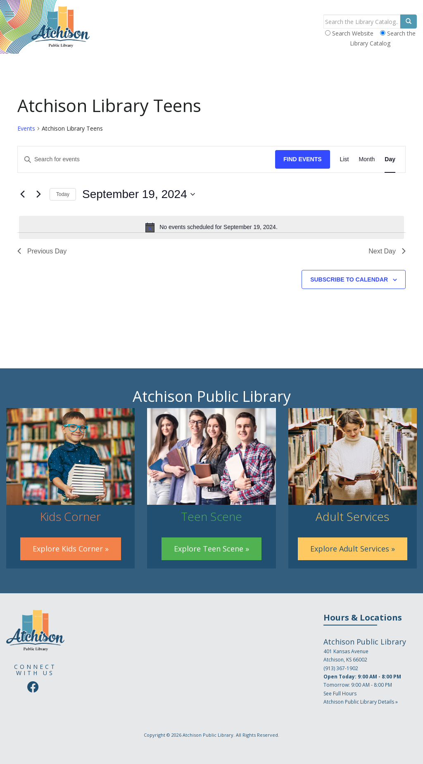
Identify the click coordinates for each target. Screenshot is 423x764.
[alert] (211, 227)
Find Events (302, 159)
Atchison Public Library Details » (360, 701)
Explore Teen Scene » (211, 549)
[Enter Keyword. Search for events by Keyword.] (146, 159)
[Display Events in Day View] (390, 159)
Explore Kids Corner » (71, 549)
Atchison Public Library (208, 735)
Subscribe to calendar (349, 279)
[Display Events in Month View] (367, 159)
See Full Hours (339, 693)
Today (62, 194)
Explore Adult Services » (352, 549)
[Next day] (38, 194)
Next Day (387, 251)
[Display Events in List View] (344, 159)
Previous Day (42, 251)
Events (26, 128)
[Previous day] (22, 194)
